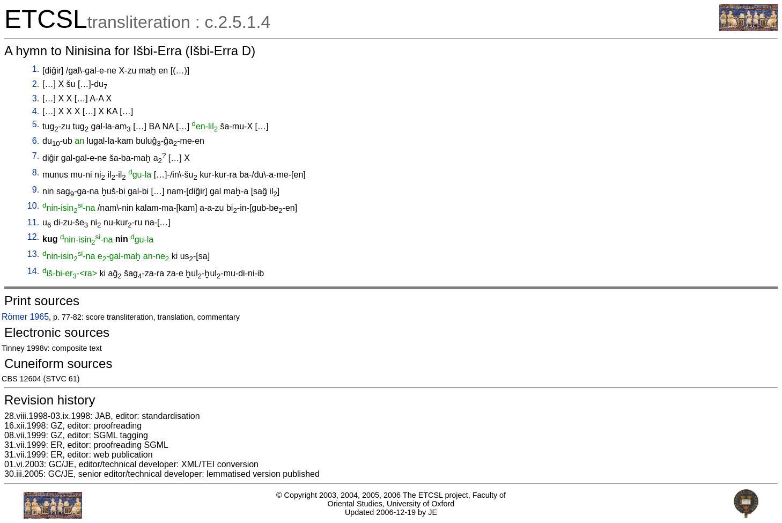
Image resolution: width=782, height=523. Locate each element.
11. (33, 222)
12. (33, 236)
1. (35, 68)
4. (35, 111)
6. (35, 140)
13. (33, 254)
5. (35, 124)
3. (35, 98)
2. (35, 84)
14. (33, 271)
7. (35, 155)
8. (35, 172)
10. (33, 205)
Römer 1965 (25, 316)
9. (35, 189)
